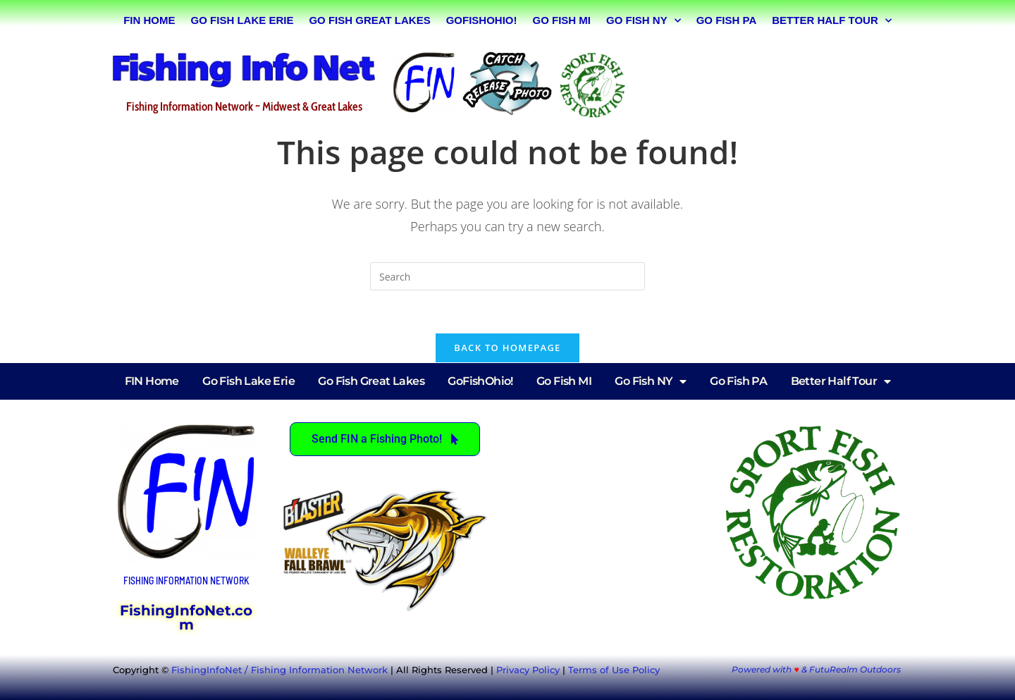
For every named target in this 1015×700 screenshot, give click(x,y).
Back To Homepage (507, 347)
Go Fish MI (561, 20)
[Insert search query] (507, 276)
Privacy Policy (528, 669)
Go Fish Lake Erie (242, 20)
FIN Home (149, 20)
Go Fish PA (726, 20)
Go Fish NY (643, 21)
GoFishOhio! (481, 20)
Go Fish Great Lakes (369, 20)
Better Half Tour (832, 21)
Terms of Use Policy (614, 669)
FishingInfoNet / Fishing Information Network (279, 669)
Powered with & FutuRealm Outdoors (816, 669)
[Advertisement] (771, 82)
